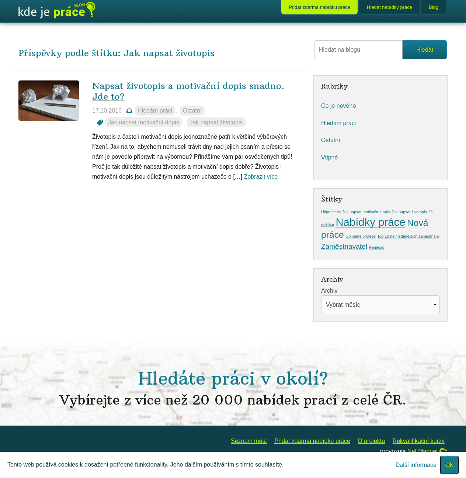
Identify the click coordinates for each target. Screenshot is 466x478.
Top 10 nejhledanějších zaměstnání (408, 236)
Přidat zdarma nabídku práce (319, 7)
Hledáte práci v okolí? (233, 387)
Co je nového (338, 106)
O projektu (371, 441)
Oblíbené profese (360, 236)
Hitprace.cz (331, 212)
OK (449, 465)
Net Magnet (422, 451)
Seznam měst (249, 441)
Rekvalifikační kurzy (419, 441)
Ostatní (192, 110)
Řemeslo (376, 247)
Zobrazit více (261, 176)
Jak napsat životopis (216, 122)
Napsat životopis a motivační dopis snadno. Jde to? (188, 91)
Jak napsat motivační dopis (143, 122)
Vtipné (329, 157)
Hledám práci (155, 110)
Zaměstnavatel (344, 246)
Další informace (416, 465)
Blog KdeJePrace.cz (56, 10)
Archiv (329, 291)
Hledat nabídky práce (389, 7)
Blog (433, 7)
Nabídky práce (370, 222)
